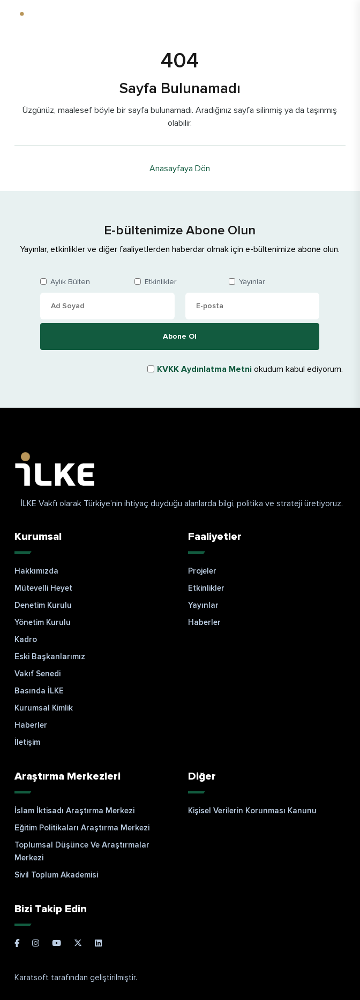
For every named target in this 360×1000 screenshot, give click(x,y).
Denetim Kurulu (43, 605)
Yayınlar (252, 281)
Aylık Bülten (70, 281)
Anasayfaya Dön (179, 168)
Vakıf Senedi (37, 673)
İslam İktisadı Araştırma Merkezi (74, 810)
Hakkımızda (36, 571)
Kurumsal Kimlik (43, 708)
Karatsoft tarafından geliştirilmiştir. (75, 977)
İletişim (27, 742)
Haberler (30, 725)
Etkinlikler (160, 281)
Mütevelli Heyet (43, 588)
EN (333, 19)
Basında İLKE (39, 691)
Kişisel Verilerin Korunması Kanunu (252, 810)
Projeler (202, 571)
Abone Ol (180, 336)
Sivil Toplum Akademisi (56, 875)
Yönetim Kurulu (42, 622)
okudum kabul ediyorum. (250, 369)
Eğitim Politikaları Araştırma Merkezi (81, 828)
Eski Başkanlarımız (49, 656)
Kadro (25, 639)
